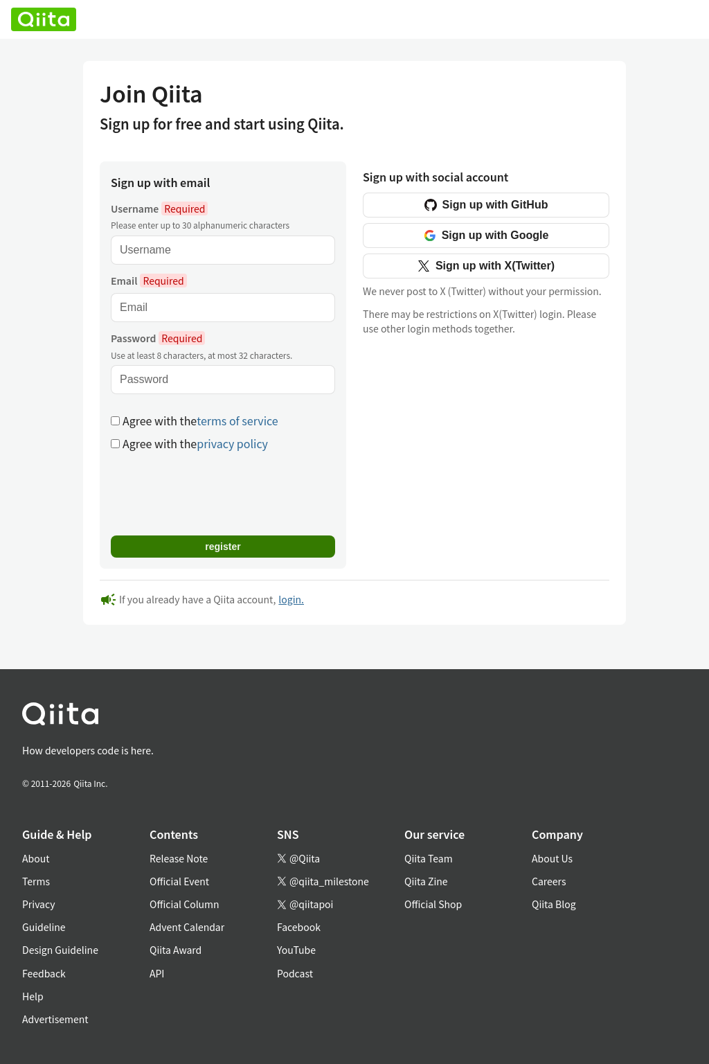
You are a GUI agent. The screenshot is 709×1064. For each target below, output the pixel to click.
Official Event (179, 881)
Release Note (179, 858)
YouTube (296, 950)
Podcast (295, 973)
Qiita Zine (426, 881)
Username (159, 208)
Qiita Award (175, 950)
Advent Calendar (187, 927)
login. (291, 599)
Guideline (44, 927)
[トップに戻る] (338, 716)
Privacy (38, 904)
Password (158, 338)
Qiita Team (428, 858)
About (35, 858)
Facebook (299, 927)
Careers (549, 881)
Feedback (44, 973)
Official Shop (433, 904)
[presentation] (216, 492)
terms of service (237, 420)
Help (33, 996)
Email (149, 280)
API (157, 973)
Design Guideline (60, 950)
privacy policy (232, 443)
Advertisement (55, 1019)
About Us (552, 858)
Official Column (184, 904)
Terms (36, 881)
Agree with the (194, 421)
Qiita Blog (554, 904)
